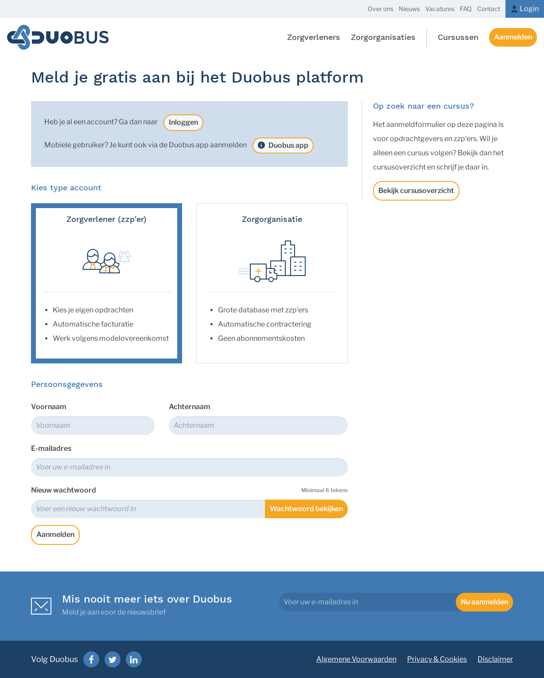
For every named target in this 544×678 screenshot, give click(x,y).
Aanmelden (513, 37)
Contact (488, 8)
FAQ (466, 8)
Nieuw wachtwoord (189, 490)
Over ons (380, 8)
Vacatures (440, 8)
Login (529, 8)
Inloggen (183, 122)
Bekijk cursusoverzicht (416, 190)
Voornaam (48, 406)
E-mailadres (51, 448)
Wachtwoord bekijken (306, 509)
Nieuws (409, 8)
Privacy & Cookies (437, 659)
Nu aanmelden (484, 602)
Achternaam (189, 406)
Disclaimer (495, 659)
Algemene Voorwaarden (356, 659)
